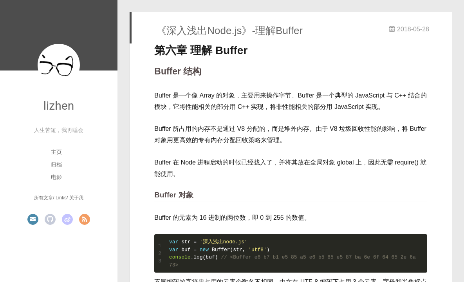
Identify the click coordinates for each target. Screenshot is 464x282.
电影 (56, 177)
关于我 (76, 198)
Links (61, 198)
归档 (56, 164)
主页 (56, 152)
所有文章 (43, 198)
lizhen (58, 105)
